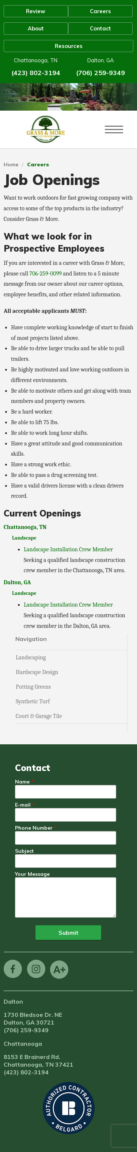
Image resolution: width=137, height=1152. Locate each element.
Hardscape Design (37, 672)
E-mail (23, 805)
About (36, 28)
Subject (24, 851)
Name (22, 782)
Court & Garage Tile (39, 716)
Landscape (24, 538)
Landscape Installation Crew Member (68, 549)
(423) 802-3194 (35, 72)
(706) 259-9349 (100, 72)
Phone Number (34, 828)
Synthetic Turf (33, 701)
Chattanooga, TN (25, 527)
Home (11, 164)
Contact (100, 28)
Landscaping (31, 657)
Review (35, 11)
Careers (100, 11)
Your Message (32, 874)
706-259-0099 (46, 273)
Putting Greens (33, 687)
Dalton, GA (17, 582)
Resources (69, 45)
